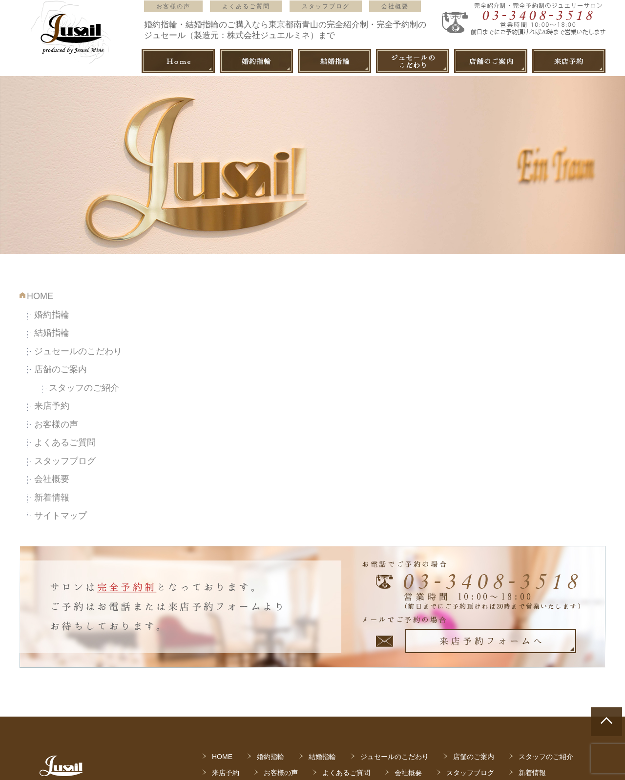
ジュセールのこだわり (78, 351)
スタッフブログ (326, 6)
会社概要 (395, 6)
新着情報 (51, 497)
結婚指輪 (51, 333)
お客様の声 (173, 6)
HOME (40, 296)
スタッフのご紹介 (84, 388)
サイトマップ (60, 515)
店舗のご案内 (60, 369)
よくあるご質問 (246, 6)
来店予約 (51, 406)
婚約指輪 (51, 315)
